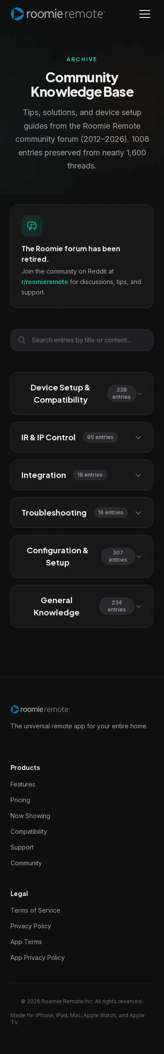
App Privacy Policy (37, 957)
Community (26, 863)
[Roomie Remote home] (58, 14)
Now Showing (30, 815)
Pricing (20, 800)
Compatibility (28, 831)
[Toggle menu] (145, 14)
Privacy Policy (30, 926)
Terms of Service (35, 910)
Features (22, 784)
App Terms (26, 941)
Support (22, 847)
